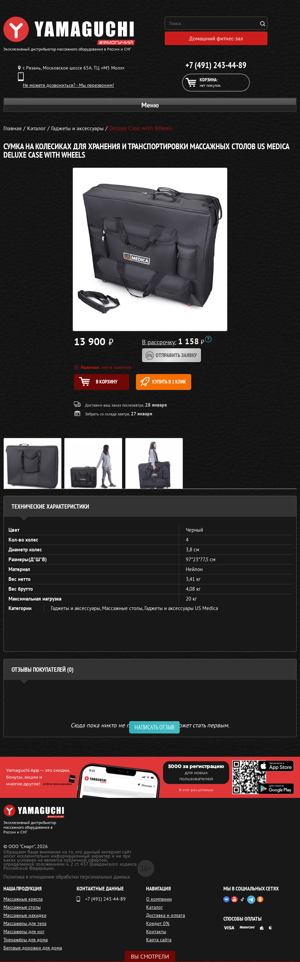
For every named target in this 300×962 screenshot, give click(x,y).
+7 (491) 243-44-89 (215, 65)
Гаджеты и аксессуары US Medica (181, 609)
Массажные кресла (23, 900)
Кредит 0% (157, 925)
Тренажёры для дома (25, 941)
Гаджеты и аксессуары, (76, 609)
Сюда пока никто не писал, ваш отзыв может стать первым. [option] (150, 726)
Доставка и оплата (165, 917)
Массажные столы (22, 908)
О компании (159, 900)
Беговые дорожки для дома (32, 949)
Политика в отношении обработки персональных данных (66, 878)
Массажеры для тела (24, 925)
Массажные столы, (123, 609)
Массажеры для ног (23, 933)
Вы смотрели (150, 956)
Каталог (154, 908)
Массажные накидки (24, 917)
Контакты (156, 933)
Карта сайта (159, 941)
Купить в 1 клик (172, 382)
